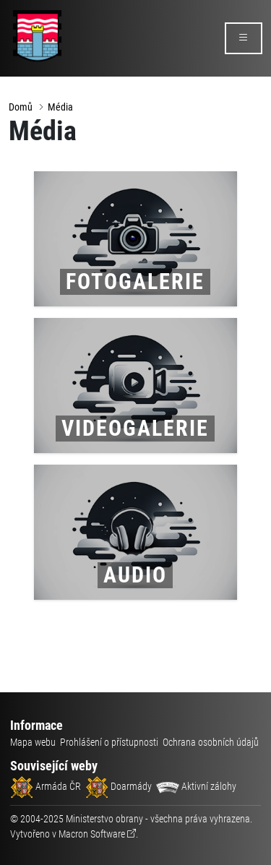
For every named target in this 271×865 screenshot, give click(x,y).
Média (60, 107)
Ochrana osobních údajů (211, 742)
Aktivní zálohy (196, 786)
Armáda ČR (45, 786)
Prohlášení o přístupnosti (109, 742)
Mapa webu (33, 742)
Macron (92, 834)
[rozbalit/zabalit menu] (243, 38)
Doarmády (118, 786)
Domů (21, 107)
